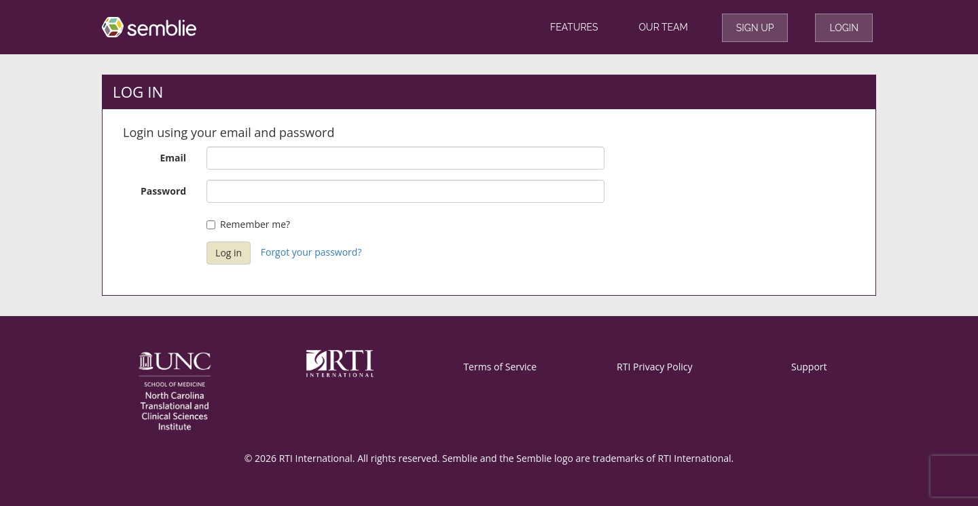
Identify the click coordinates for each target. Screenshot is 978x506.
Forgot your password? (311, 252)
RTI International (694, 458)
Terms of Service (500, 366)
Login (843, 27)
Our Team (663, 27)
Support (809, 366)
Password (163, 190)
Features (574, 27)
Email (173, 157)
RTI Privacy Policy (654, 366)
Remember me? (248, 224)
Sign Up (755, 27)
